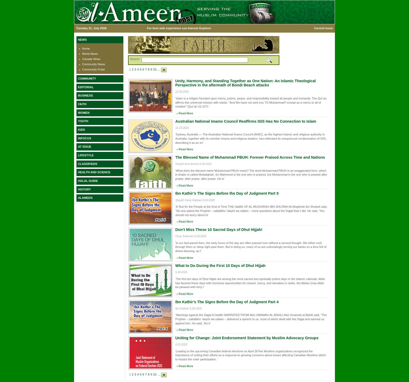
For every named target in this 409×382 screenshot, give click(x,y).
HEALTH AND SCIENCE (94, 172)
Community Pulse (93, 69)
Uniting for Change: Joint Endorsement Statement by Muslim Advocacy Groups (246, 338)
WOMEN (83, 112)
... (159, 69)
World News (90, 53)
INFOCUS (84, 138)
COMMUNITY (87, 78)
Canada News (91, 59)
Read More (186, 113)
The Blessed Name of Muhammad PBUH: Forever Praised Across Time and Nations (250, 157)
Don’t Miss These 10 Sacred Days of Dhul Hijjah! (218, 230)
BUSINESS (85, 95)
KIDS (81, 129)
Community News (93, 64)
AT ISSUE (84, 146)
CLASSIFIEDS (87, 163)
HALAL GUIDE (88, 180)
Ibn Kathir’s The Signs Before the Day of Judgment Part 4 (227, 302)
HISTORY (84, 189)
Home (86, 48)
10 (154, 69)
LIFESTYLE (86, 155)
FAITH (82, 104)
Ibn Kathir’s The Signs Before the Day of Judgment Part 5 (227, 193)
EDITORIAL (86, 87)
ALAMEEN (85, 197)
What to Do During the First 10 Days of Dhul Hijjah (220, 266)
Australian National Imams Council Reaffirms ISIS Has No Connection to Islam (245, 121)
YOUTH (83, 121)
